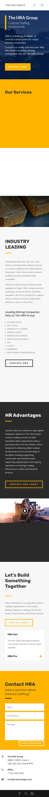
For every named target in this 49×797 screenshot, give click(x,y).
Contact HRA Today (24, 484)
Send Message (31, 743)
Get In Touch (18, 623)
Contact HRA (17, 67)
